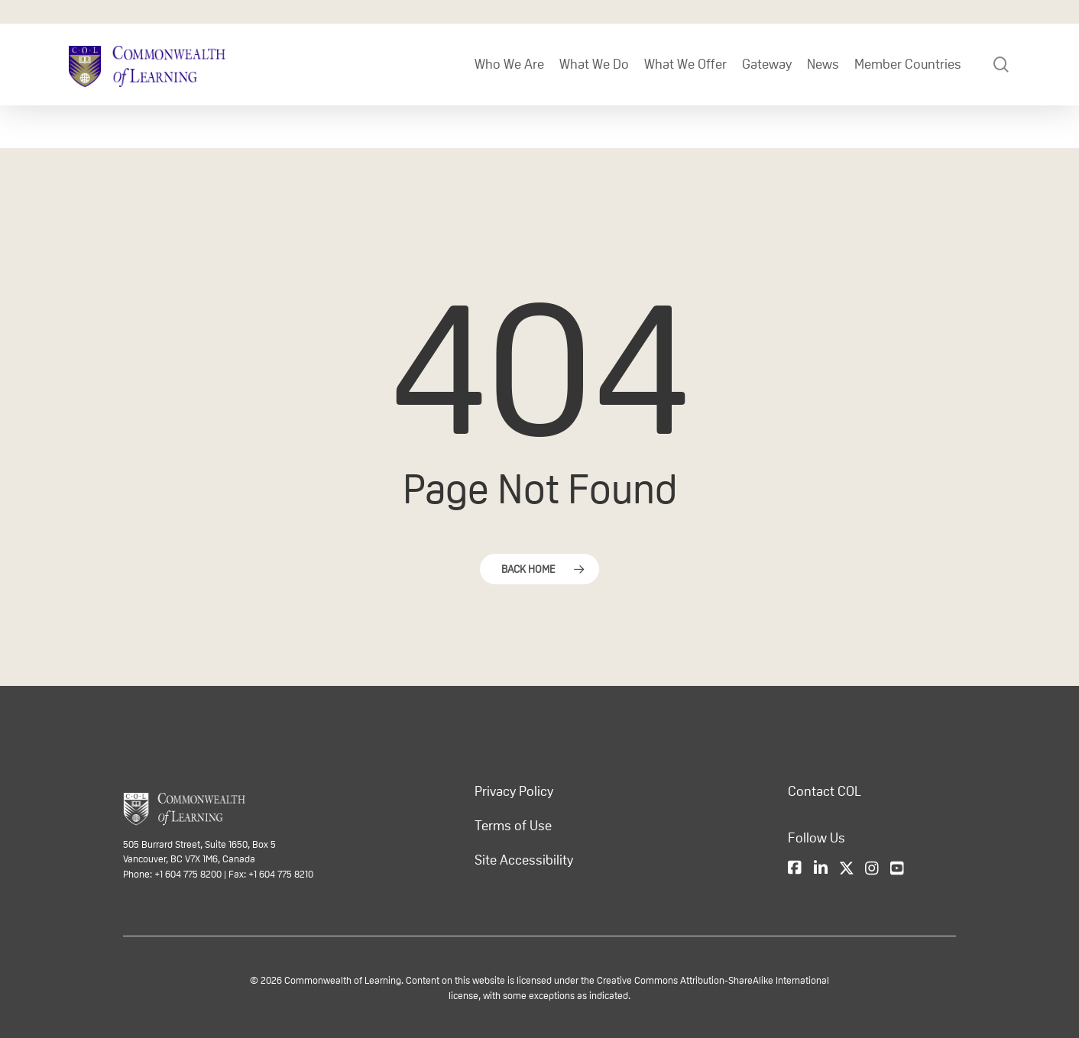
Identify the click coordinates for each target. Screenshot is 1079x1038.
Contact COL (824, 791)
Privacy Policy (514, 791)
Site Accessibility (524, 860)
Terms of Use (513, 825)
